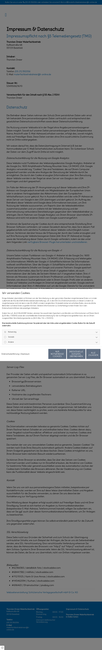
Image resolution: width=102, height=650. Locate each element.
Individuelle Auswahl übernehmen (64, 355)
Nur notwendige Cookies (39, 355)
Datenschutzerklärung (10, 349)
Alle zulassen (88, 355)
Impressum (25, 349)
